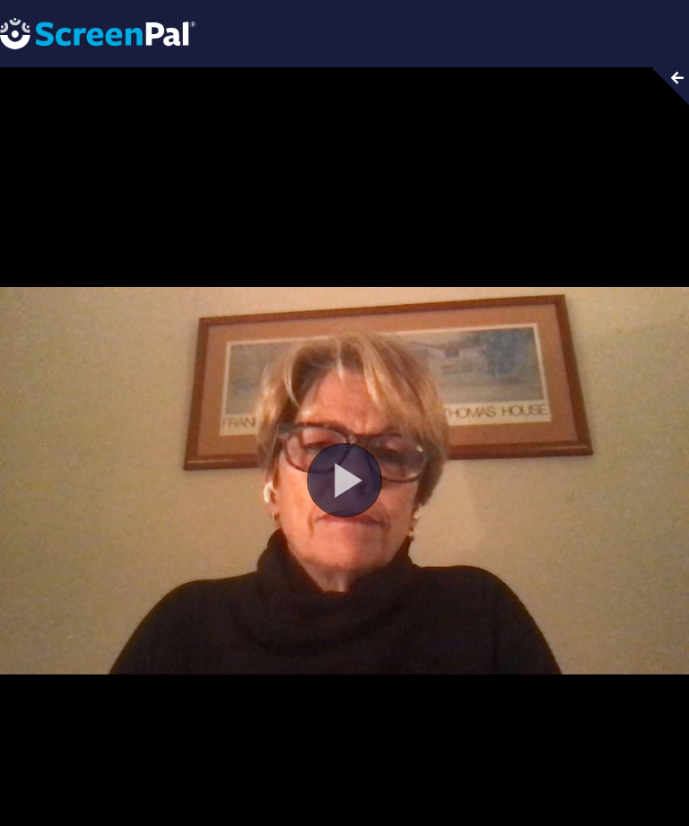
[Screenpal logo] (98, 32)
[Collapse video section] (665, 86)
